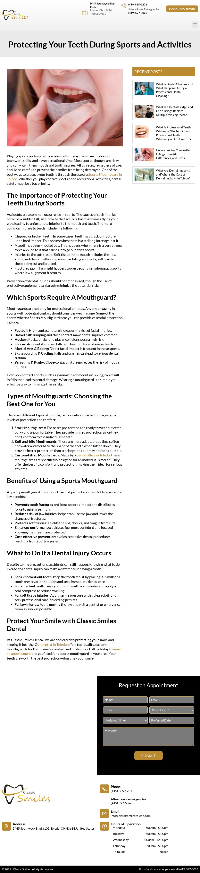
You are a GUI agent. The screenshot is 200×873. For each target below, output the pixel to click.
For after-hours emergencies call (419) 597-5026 (168, 869)
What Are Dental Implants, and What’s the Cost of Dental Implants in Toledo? (173, 174)
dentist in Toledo (54, 644)
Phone (116, 786)
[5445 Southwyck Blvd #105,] (84, 13)
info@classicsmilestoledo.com (131, 815)
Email (115, 811)
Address (19, 824)
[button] (195, 25)
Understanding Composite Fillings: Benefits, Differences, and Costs (173, 154)
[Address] (6, 826)
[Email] (104, 813)
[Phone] (104, 788)
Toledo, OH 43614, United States (100, 12)
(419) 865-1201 (137, 4)
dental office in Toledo (93, 455)
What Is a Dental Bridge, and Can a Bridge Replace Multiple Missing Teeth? (174, 111)
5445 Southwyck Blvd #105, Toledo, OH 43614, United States (54, 828)
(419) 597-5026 (137, 12)
